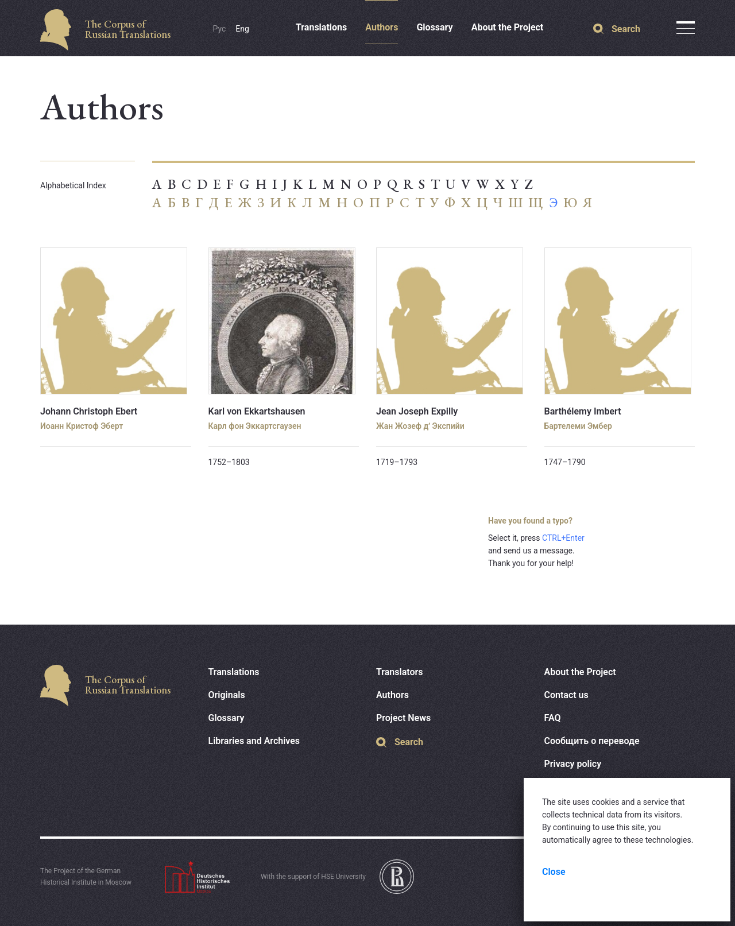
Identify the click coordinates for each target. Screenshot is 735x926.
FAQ (552, 717)
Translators (399, 672)
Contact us (566, 694)
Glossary (434, 27)
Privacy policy (573, 763)
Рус (219, 28)
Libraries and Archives (254, 740)
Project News (403, 717)
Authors (381, 27)
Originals (226, 694)
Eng (242, 28)
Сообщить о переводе (592, 740)
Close (554, 871)
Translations (321, 27)
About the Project (507, 27)
